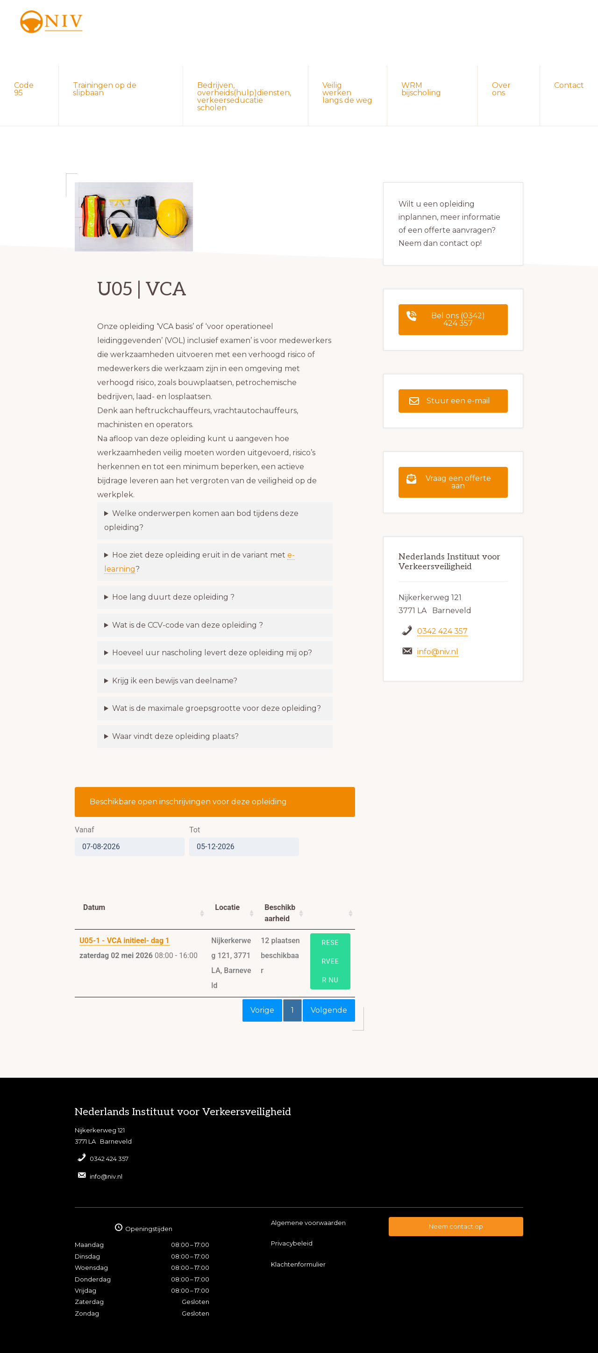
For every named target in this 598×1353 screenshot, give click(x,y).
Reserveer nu (330, 961)
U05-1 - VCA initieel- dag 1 (124, 940)
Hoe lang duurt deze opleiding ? (173, 597)
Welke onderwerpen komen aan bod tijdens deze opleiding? (201, 520)
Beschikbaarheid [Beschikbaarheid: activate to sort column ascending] (279, 913)
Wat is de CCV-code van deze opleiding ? (187, 625)
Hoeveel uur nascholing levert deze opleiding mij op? (212, 652)
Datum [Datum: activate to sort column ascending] (94, 907)
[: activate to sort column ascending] (330, 913)
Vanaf (84, 829)
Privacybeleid (292, 1243)
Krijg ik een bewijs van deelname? (174, 680)
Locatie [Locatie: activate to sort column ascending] (227, 907)
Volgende (329, 1010)
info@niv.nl (437, 651)
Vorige (262, 1010)
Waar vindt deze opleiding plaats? (175, 736)
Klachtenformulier (298, 1264)
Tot (194, 829)
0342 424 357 (442, 631)
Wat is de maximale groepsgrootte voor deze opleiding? (216, 708)
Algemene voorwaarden (308, 1222)
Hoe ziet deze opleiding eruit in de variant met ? (199, 562)
